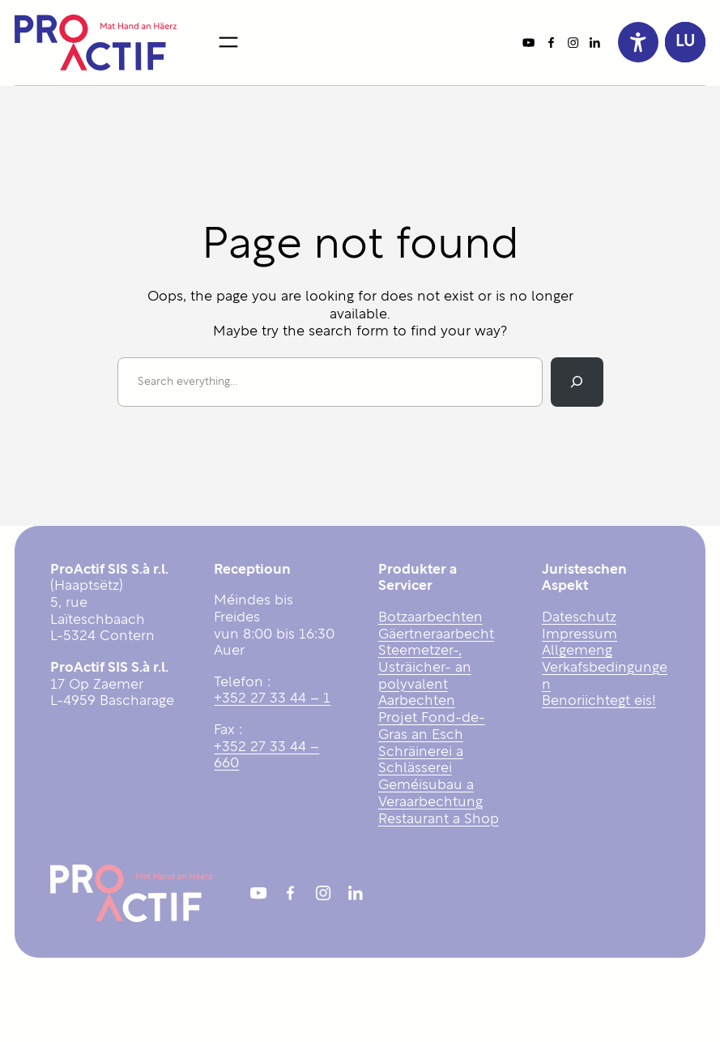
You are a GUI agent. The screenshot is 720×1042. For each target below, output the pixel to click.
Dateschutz (579, 618)
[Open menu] (228, 42)
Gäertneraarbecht (436, 635)
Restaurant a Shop (438, 820)
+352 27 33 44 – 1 (272, 699)
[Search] (577, 382)
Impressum (579, 635)
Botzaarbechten (430, 618)
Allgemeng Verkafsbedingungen (604, 667)
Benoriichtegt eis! (599, 701)
